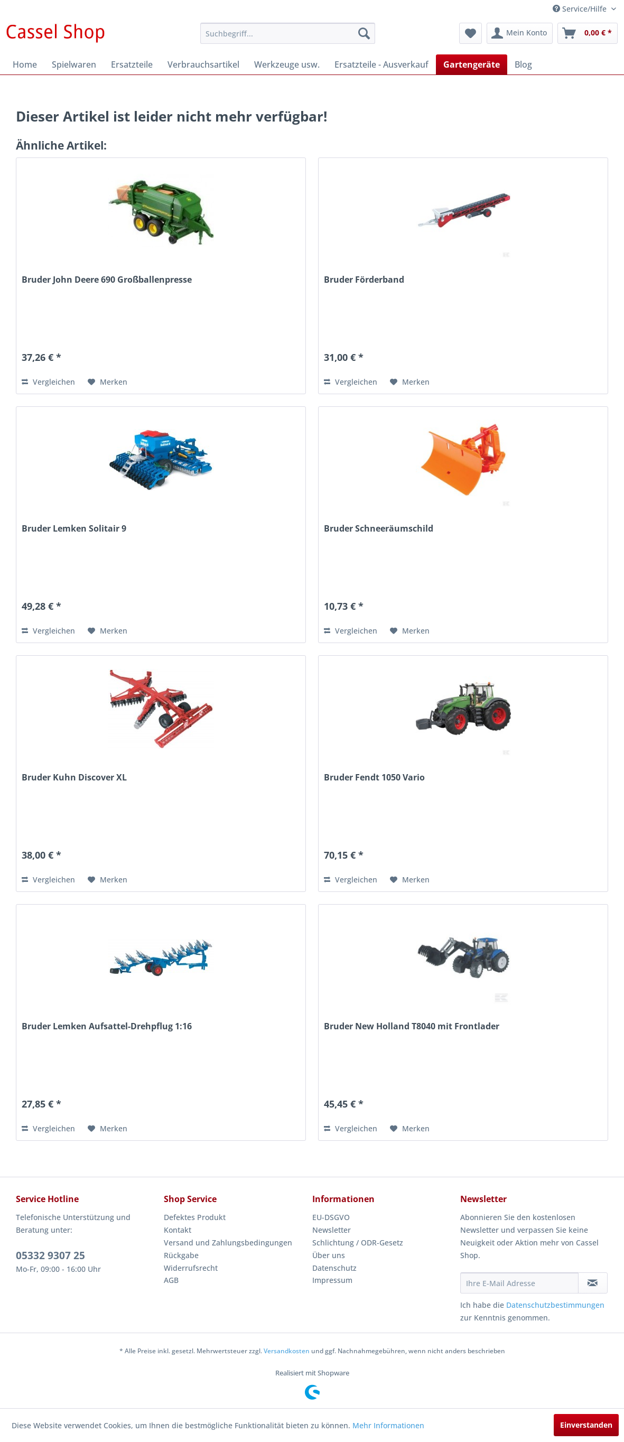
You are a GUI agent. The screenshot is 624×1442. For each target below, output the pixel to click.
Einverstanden (586, 1425)
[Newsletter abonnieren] (593, 1283)
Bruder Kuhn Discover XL (74, 777)
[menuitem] (287, 33)
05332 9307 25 (50, 1255)
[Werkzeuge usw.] (287, 64)
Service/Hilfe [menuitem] (581, 9)
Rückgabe (181, 1255)
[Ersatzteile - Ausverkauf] (381, 64)
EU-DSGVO (331, 1217)
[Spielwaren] (74, 64)
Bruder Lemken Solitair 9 (74, 528)
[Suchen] (364, 33)
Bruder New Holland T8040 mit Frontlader (411, 1026)
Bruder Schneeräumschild (378, 528)
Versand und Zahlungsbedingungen (228, 1243)
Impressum (332, 1280)
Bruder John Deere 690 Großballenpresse (107, 279)
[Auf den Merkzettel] (107, 382)
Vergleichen (48, 382)
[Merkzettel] (470, 33)
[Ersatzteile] (132, 64)
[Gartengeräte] (471, 64)
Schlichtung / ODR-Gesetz (357, 1243)
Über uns (328, 1255)
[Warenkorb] (587, 33)
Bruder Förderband (364, 279)
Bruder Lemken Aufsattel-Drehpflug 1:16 (107, 1026)
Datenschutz (334, 1268)
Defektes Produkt (195, 1217)
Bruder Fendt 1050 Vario (374, 777)
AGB (171, 1280)
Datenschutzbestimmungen (555, 1305)
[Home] (24, 64)
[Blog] (523, 64)
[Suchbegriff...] (287, 33)
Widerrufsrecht (191, 1268)
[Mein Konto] (520, 33)
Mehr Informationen (388, 1425)
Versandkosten (287, 1350)
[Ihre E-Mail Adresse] (519, 1283)
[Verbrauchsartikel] (203, 64)
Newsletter (331, 1230)
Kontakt (177, 1230)
